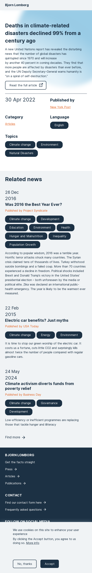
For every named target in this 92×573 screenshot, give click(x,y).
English (59, 125)
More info (32, 546)
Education (16, 227)
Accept (50, 567)
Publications (13, 483)
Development (50, 219)
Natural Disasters (21, 153)
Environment (49, 144)
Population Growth (22, 244)
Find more (12, 437)
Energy (46, 335)
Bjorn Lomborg (17, 5)
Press (8, 469)
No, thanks (24, 567)
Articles (10, 124)
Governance (49, 403)
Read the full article (23, 85)
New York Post (60, 107)
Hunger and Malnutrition (26, 236)
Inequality (59, 236)
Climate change (20, 144)
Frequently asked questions (23, 509)
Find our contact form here (23, 502)
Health (65, 227)
